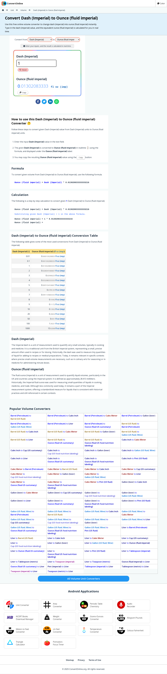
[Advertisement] (105, 73)
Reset (23, 70)
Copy (23, 92)
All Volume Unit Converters (83, 579)
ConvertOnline (12, 3)
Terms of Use (95, 660)
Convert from (21, 39)
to (21, 418)
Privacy (81, 660)
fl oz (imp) (59, 86)
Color (161, 3)
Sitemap (70, 660)
